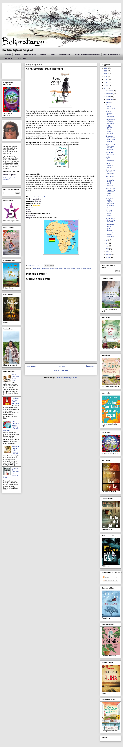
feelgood (40, 268)
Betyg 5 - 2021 (9, 58)
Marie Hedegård (39, 197)
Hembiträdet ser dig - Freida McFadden (15, 400)
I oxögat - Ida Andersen (110, 153)
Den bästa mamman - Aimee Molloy (110, 212)
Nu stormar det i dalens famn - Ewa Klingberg (110, 138)
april (107, 249)
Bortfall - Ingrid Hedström (110, 159)
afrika (34, 268)
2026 (106, 68)
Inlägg (106, 577)
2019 (106, 88)
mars (108, 251)
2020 (106, 85)
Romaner (43, 54)
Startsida (8, 54)
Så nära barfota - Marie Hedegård (110, 114)
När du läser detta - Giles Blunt (15, 377)
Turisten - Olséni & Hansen (109, 165)
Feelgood (17, 54)
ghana (46, 268)
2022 (106, 79)
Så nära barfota (86, 268)
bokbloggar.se (30, 215)
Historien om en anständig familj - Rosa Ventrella (110, 181)
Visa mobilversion (61, 370)
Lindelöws (38, 201)
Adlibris (28, 211)
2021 (106, 82)
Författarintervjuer (64, 54)
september (109, 99)
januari (108, 257)
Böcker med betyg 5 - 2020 (111, 54)
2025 (106, 71)
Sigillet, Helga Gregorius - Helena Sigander (110, 146)
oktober (108, 97)
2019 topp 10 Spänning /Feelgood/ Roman (87, 54)
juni (107, 243)
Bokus (28, 209)
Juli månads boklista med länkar (110, 234)
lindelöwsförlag (53, 268)
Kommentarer (108, 580)
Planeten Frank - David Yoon (110, 106)
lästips (61, 268)
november (109, 94)
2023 (106, 77)
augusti (108, 102)
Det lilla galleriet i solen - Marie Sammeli (109, 129)
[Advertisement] (60, 345)
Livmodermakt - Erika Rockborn (110, 171)
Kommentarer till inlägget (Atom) (66, 377)
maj (107, 246)
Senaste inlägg (32, 366)
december (109, 91)
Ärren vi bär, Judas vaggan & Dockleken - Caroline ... (110, 202)
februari (108, 254)
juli (107, 240)
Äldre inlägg (90, 366)
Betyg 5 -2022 (22, 58)
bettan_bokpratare (9, 175)
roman (77, 268)
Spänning (52, 54)
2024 (106, 74)
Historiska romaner (30, 54)
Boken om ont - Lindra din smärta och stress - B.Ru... (110, 191)
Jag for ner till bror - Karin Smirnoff (110, 220)
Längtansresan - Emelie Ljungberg (110, 121)
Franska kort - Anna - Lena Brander (110, 227)
